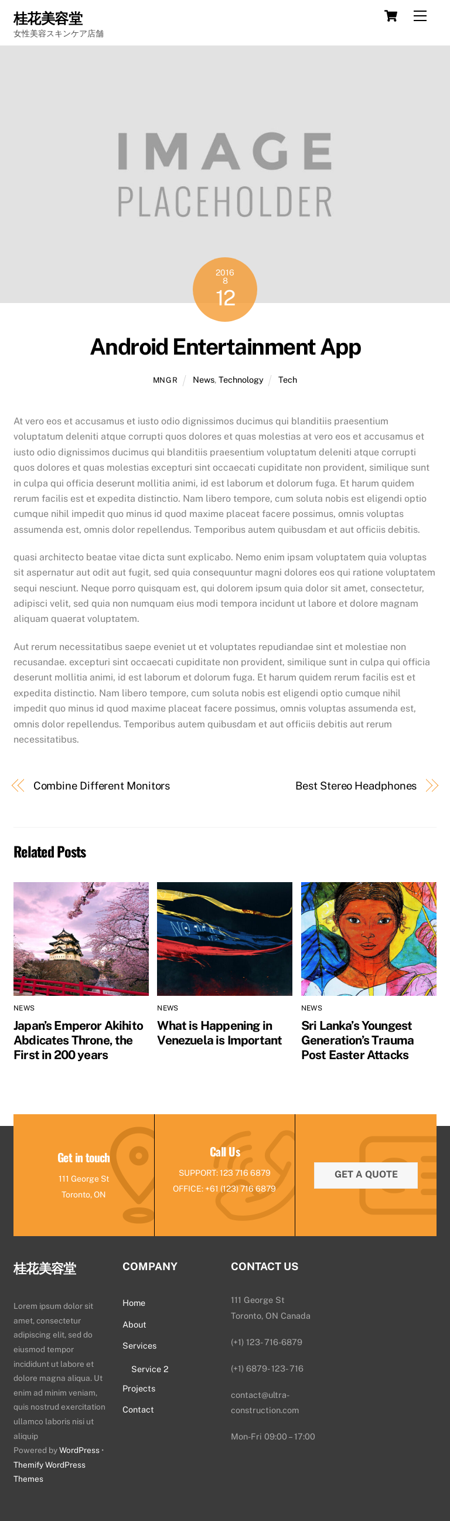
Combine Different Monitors (102, 786)
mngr (165, 380)
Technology (241, 379)
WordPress (79, 1450)
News (203, 379)
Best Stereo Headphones (356, 786)
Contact (138, 1409)
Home (133, 1303)
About (134, 1324)
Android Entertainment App (225, 347)
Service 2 (150, 1369)
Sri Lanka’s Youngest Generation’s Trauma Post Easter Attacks (357, 1040)
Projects (138, 1388)
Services (139, 1345)
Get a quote (366, 1174)
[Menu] (420, 16)
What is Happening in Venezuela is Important (219, 1032)
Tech (287, 379)
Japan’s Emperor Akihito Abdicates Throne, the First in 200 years (78, 1040)
